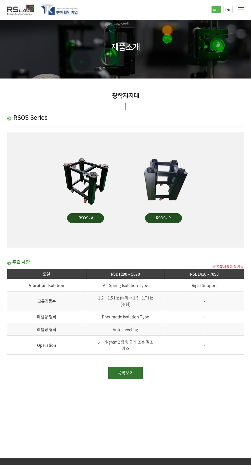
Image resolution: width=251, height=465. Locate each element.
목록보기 (125, 372)
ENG (228, 9)
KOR (216, 9)
